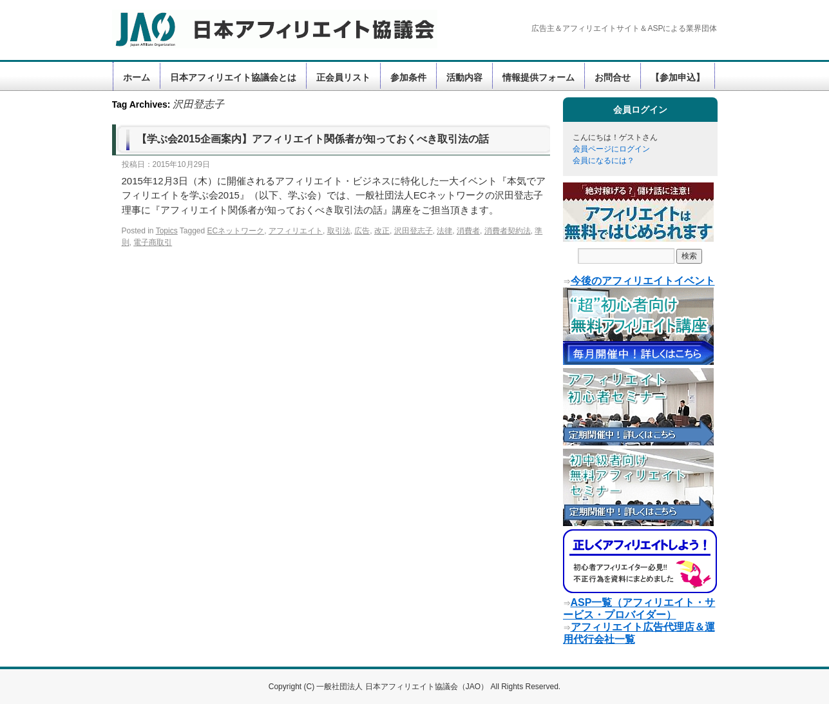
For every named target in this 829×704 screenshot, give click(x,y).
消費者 (468, 230)
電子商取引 (152, 242)
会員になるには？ (603, 160)
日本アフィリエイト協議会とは (233, 77)
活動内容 (464, 77)
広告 (362, 230)
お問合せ (613, 77)
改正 (382, 230)
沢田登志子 (413, 230)
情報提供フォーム (538, 77)
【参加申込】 (678, 77)
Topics (167, 230)
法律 (444, 230)
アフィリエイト (296, 230)
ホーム (136, 77)
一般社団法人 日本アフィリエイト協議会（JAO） (403, 686)
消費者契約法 (507, 230)
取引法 (338, 230)
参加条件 (408, 77)
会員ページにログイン (611, 148)
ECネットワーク (236, 230)
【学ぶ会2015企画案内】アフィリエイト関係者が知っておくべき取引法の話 (313, 138)
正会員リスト (343, 77)
